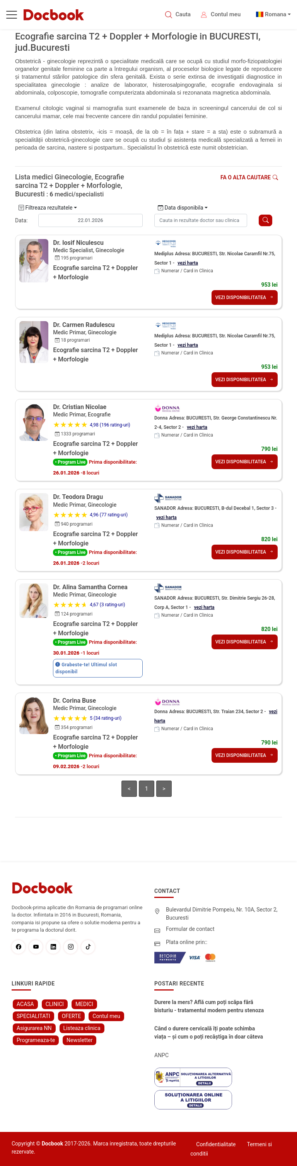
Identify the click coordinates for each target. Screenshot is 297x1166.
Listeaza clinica (82, 1028)
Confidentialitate (216, 1144)
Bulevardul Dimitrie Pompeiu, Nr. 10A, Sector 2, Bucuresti (222, 913)
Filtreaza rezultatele (45, 208)
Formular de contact (190, 929)
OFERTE (71, 1016)
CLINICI (55, 1004)
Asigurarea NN (34, 1028)
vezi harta (188, 263)
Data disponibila (180, 208)
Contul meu (226, 14)
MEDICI (84, 1004)
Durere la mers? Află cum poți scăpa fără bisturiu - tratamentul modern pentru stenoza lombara (209, 1007)
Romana (276, 14)
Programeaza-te (36, 1040)
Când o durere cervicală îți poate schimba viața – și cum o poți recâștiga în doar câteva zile (208, 1033)
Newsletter (79, 1040)
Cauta (183, 14)
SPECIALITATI (33, 1016)
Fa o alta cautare (249, 177)
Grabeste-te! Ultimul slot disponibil (86, 668)
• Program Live (70, 462)
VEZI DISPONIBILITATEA (244, 297)
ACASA (25, 1004)
